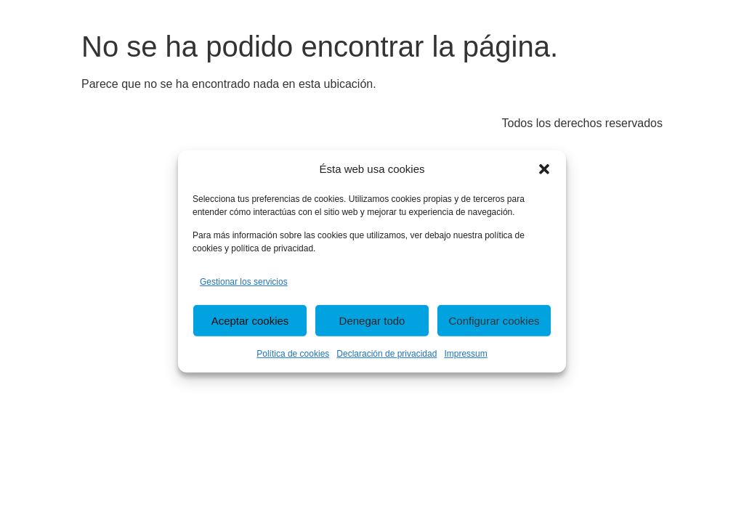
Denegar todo (372, 321)
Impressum (465, 354)
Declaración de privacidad (386, 354)
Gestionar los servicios (244, 282)
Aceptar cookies (250, 321)
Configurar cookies (493, 321)
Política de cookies (292, 354)
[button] (544, 169)
